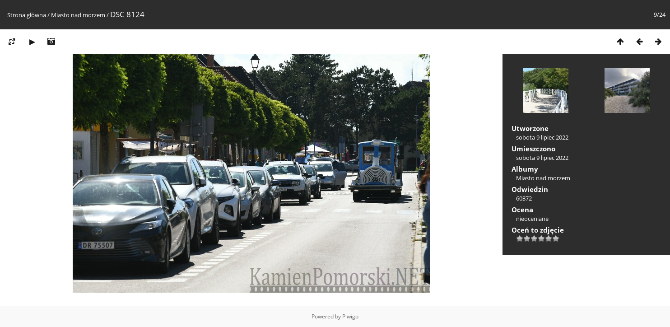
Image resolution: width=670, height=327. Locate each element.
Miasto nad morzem (78, 15)
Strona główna (26, 15)
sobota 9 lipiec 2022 (542, 137)
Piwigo (350, 316)
